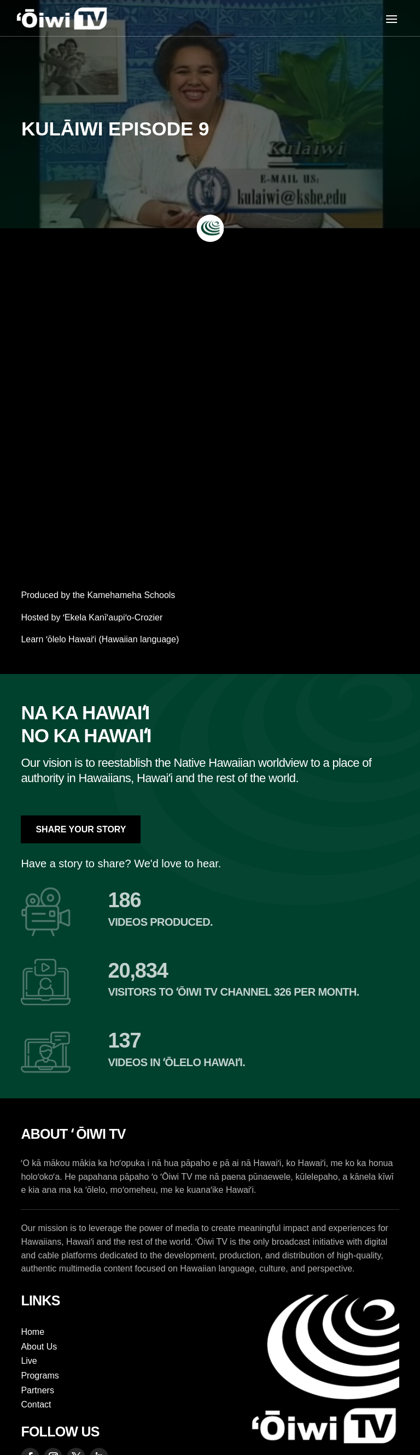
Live (29, 1360)
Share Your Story (81, 829)
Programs (40, 1375)
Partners (37, 1390)
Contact (36, 1404)
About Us (39, 1346)
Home (32, 1331)
